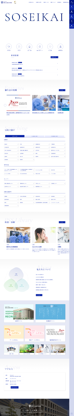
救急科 (6, 146)
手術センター (38, 186)
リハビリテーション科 (55, 206)
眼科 (37, 155)
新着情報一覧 (53, 57)
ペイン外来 (53, 176)
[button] (5, 106)
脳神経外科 (53, 149)
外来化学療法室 (23, 199)
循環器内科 (38, 146)
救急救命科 (38, 199)
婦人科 (21, 159)
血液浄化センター (8, 189)
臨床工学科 (53, 203)
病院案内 (57, 2)
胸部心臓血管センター (9, 186)
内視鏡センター (54, 186)
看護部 (6, 199)
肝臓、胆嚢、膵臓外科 (24, 152)
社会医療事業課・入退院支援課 (42, 206)
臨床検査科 (7, 203)
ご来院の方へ (28, 2)
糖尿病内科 (38, 149)
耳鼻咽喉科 (53, 155)
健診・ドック (50, 2)
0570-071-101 (14, 382)
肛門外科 (37, 152)
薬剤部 (21, 206)
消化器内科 (7, 149)
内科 (21, 146)
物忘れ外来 (38, 176)
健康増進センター (39, 189)
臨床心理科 (38, 203)
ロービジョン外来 (39, 172)
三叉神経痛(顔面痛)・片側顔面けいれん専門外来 (26, 173)
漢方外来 (53, 172)
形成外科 (6, 155)
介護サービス (43, 2)
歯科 (5, 206)
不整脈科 (53, 146)
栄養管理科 (7, 209)
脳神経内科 (22, 149)
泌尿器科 (22, 155)
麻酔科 (21, 162)
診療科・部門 (35, 2)
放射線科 (6, 162)
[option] (19, 106)
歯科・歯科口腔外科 (55, 159)
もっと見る (61, 91)
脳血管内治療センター (24, 189)
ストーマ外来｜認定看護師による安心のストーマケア (11, 173)
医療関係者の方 (64, 2)
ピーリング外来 (8, 176)
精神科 (37, 159)
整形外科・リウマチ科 (55, 152)
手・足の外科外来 (23, 176)
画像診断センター (23, 186)
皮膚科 (6, 159)
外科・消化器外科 (8, 152)
